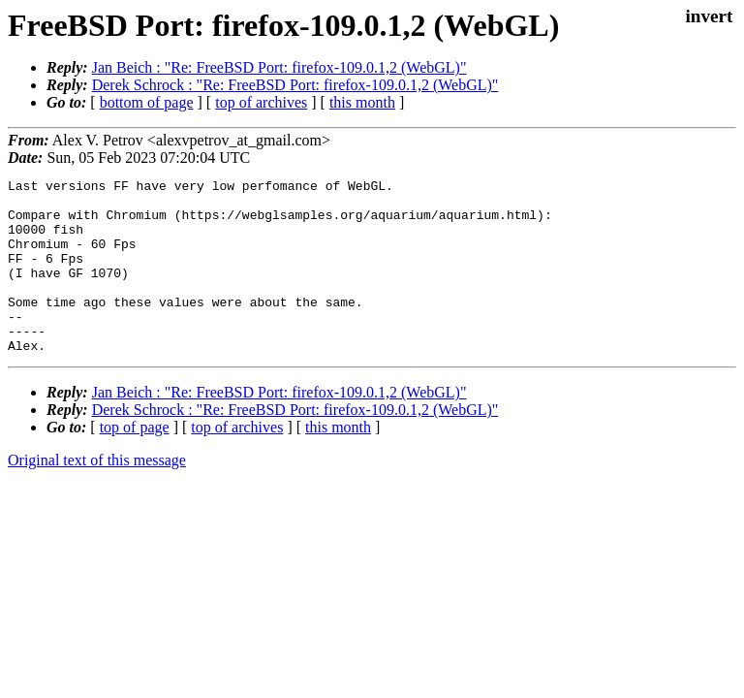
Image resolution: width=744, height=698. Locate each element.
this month (362, 102)
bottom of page (147, 102)
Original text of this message (97, 495)
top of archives (261, 102)
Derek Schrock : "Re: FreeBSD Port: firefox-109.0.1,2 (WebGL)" (295, 85)
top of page (135, 462)
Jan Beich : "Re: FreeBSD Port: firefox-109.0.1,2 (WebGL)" (279, 67)
